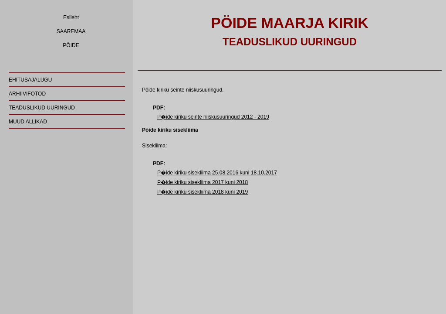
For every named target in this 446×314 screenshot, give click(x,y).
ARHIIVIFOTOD (27, 94)
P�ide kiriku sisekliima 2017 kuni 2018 (202, 182)
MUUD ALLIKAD (28, 122)
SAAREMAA (71, 31)
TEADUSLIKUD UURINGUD (42, 108)
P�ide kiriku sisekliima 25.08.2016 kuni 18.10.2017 (217, 173)
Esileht (71, 17)
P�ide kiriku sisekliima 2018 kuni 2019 (202, 192)
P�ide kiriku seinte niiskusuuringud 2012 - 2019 (213, 117)
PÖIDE (71, 45)
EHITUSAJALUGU (30, 80)
